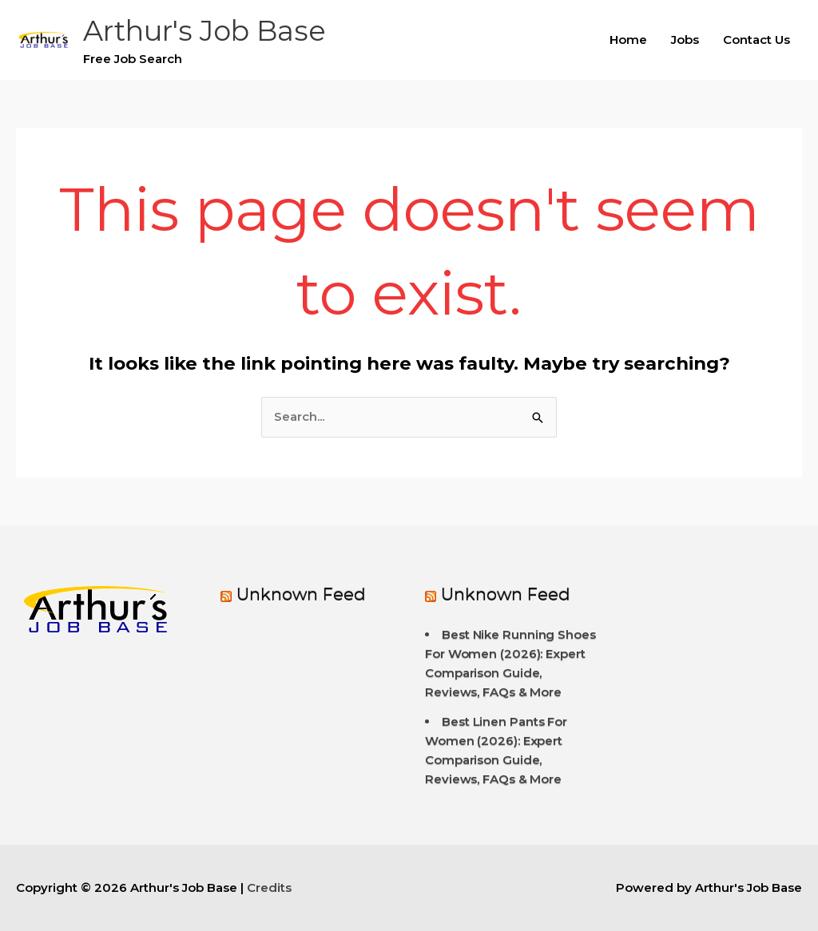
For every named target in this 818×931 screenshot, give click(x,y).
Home (628, 39)
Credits (269, 887)
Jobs (685, 39)
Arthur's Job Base (204, 31)
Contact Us (756, 39)
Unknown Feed (301, 594)
